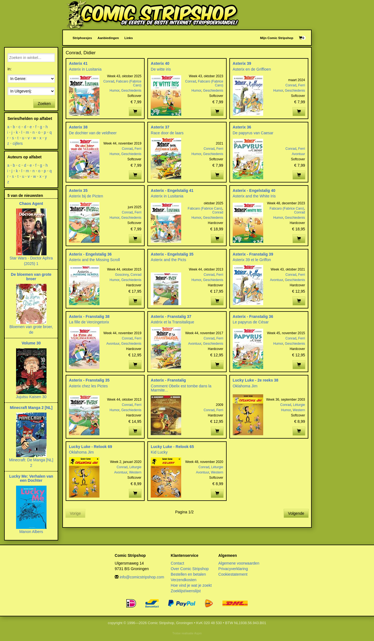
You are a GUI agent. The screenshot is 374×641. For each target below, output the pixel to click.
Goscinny (122, 275)
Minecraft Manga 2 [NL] (31, 407)
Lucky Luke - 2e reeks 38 (255, 380)
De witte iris (161, 69)
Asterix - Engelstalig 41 (172, 190)
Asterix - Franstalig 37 (171, 316)
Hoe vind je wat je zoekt (191, 585)
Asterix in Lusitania (85, 69)
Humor (114, 90)
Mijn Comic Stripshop (276, 38)
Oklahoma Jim (245, 386)
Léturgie (299, 405)
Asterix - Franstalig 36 (253, 316)
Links (128, 38)
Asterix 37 (160, 127)
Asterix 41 (78, 63)
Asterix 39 (242, 63)
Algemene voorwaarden (238, 563)
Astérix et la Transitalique (172, 322)
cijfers (18, 143)
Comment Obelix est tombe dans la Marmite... (181, 388)
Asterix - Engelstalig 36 (90, 254)
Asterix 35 (78, 190)
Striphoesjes (82, 38)
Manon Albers (31, 531)
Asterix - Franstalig (168, 380)
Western (299, 410)
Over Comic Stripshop (190, 569)
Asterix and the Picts (168, 260)
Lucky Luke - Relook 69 (90, 446)
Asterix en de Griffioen (252, 69)
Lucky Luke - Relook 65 (172, 446)
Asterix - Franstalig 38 (89, 316)
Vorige (75, 513)
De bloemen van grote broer (31, 276)
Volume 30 (31, 343)
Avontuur (298, 154)
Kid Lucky (159, 452)
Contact (177, 563)
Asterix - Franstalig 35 (89, 380)
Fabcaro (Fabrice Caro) (205, 208)
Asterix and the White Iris (254, 196)
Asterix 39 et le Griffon (252, 260)
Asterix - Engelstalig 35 (172, 254)
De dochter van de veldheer (93, 133)
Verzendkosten (183, 580)
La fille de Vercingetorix (89, 322)
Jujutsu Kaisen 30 (31, 397)
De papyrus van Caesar (253, 133)
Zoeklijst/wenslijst (186, 591)
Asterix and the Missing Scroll (94, 260)
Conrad (108, 81)
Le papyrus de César (251, 322)
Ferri (301, 85)
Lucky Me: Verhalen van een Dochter (31, 478)
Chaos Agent (31, 203)
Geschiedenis (131, 90)
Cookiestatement (232, 574)
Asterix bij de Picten (86, 196)
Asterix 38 (78, 127)
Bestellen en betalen (188, 574)
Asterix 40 (160, 63)
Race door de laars (167, 133)
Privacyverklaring (233, 569)
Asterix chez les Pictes (88, 386)
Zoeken (44, 103)
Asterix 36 (242, 127)
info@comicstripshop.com (142, 577)
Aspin (198, 633)
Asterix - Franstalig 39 (253, 254)
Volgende (296, 513)
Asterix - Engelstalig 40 (254, 190)
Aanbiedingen (108, 38)
